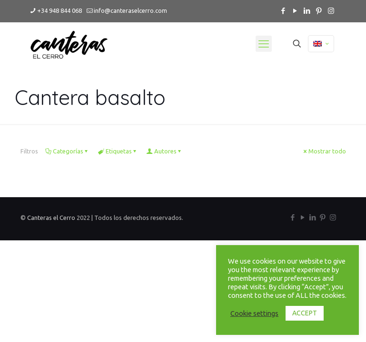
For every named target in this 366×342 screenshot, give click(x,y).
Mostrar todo (324, 151)
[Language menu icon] (321, 43)
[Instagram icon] (331, 11)
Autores (165, 151)
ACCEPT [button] (304, 313)
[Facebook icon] (283, 11)
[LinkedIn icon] (307, 11)
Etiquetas (118, 151)
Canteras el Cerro (52, 217)
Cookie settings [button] (254, 313)
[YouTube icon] (295, 11)
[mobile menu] (264, 44)
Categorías (67, 151)
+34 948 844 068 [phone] (59, 10)
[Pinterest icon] (319, 11)
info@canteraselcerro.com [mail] (130, 10)
